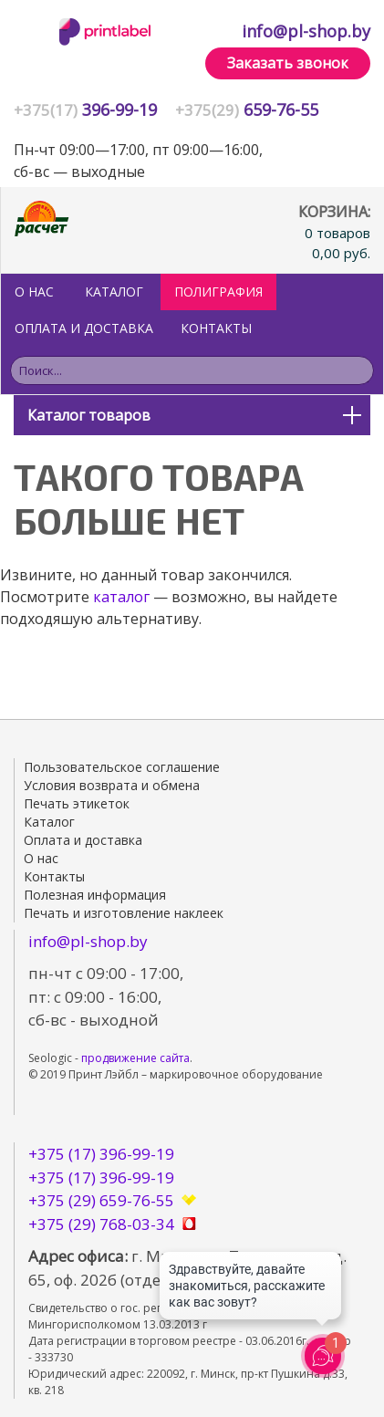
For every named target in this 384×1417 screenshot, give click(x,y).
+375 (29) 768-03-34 (101, 1224)
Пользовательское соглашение (122, 767)
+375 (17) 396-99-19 (101, 1153)
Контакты (216, 328)
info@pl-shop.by (306, 31)
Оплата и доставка (84, 328)
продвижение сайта (135, 1058)
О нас (34, 291)
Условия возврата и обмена (112, 785)
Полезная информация (95, 894)
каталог (121, 597)
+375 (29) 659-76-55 (101, 1200)
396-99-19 (85, 109)
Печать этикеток (77, 803)
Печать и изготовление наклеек (123, 913)
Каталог (114, 291)
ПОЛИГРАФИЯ (218, 291)
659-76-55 (246, 109)
